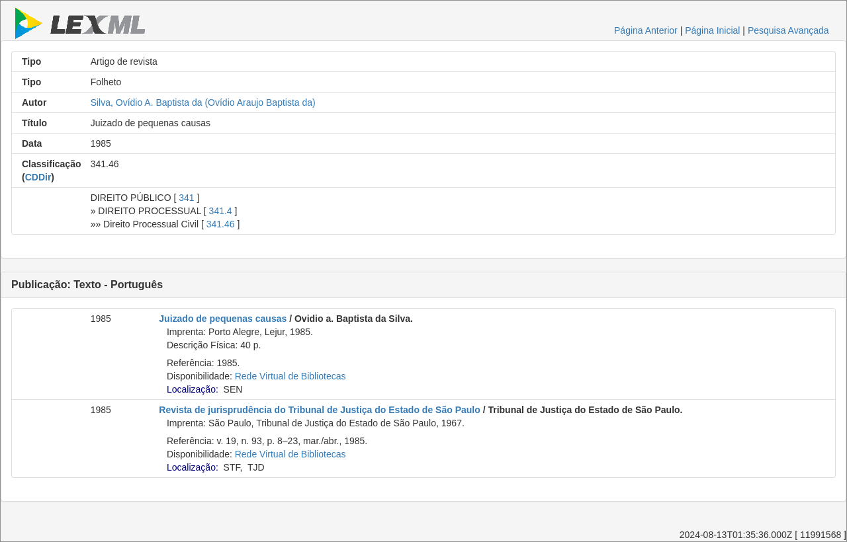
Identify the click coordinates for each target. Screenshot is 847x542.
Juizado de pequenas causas (223, 318)
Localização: (192, 389)
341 (186, 197)
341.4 (220, 211)
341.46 (220, 224)
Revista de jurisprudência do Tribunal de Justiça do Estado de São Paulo (319, 410)
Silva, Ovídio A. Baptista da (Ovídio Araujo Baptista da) (203, 102)
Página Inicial (712, 30)
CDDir (38, 177)
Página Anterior (646, 30)
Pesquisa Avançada (788, 30)
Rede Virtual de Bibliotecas (290, 376)
